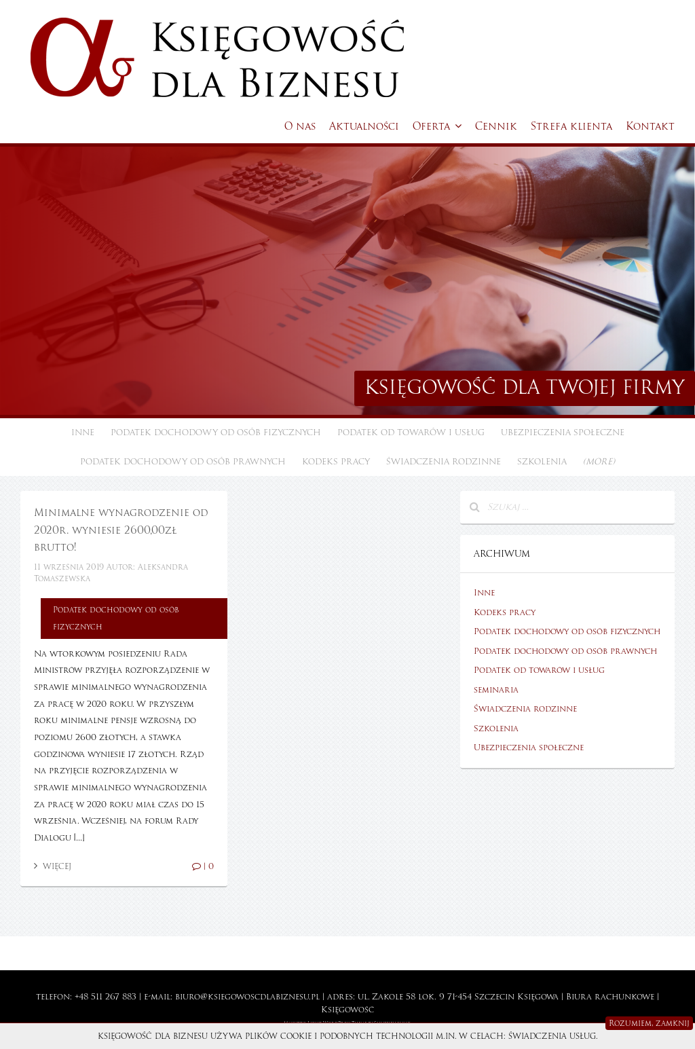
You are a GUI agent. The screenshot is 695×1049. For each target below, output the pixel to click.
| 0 (203, 866)
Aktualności (364, 126)
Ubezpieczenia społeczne (562, 432)
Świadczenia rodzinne (443, 461)
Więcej (52, 866)
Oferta (437, 126)
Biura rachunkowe (610, 996)
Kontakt (650, 126)
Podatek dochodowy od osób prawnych (183, 461)
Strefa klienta (571, 126)
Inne (82, 432)
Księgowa (538, 996)
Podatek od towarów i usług (411, 432)
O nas (300, 126)
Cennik (496, 126)
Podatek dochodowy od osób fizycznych (216, 432)
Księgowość (347, 1009)
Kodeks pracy (336, 461)
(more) (599, 461)
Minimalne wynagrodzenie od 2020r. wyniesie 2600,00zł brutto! (121, 530)
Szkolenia (542, 461)
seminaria (496, 689)
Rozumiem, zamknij (649, 1023)
